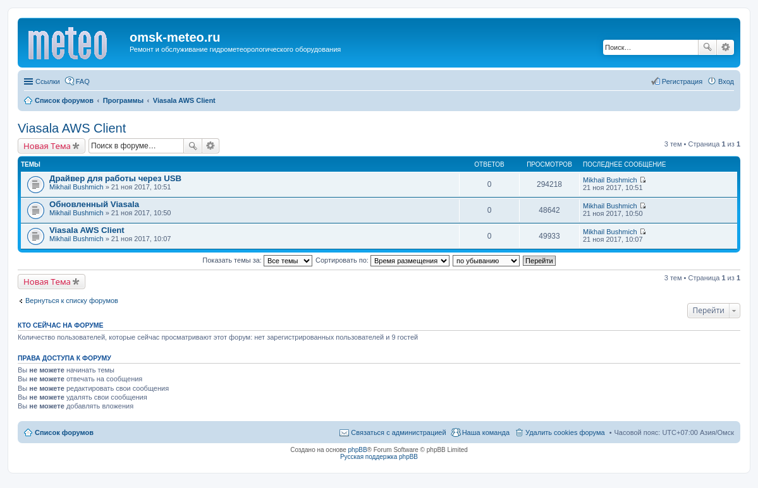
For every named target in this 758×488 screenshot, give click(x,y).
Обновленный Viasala (94, 204)
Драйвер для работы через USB (115, 178)
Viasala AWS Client (72, 128)
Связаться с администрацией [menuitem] (398, 432)
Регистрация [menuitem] (682, 81)
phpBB (357, 449)
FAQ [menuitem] (83, 81)
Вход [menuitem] (726, 81)
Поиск (707, 47)
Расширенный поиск (725, 47)
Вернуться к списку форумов (71, 300)
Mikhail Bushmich (76, 187)
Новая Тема (47, 146)
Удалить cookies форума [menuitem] (565, 432)
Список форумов (64, 432)
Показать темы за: (257, 260)
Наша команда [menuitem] (486, 432)
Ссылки (47, 81)
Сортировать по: (382, 260)
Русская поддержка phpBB (379, 456)
